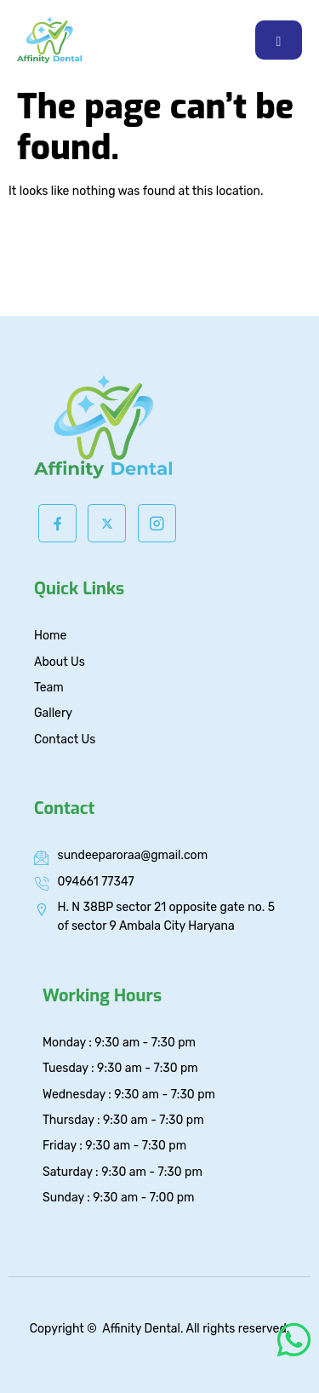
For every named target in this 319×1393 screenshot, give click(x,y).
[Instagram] (157, 523)
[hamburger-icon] (278, 40)
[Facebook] (57, 523)
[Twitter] (107, 523)
